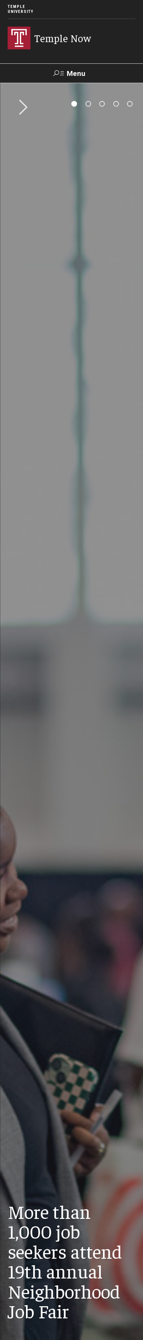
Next (20, 108)
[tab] (74, 104)
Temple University (21, 9)
